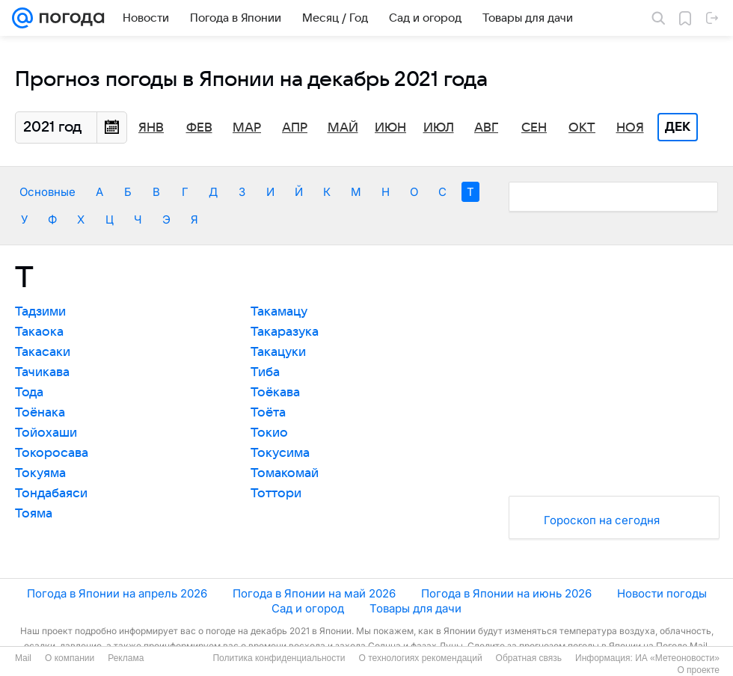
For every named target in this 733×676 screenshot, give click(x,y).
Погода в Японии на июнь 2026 (506, 593)
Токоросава (51, 453)
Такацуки (278, 352)
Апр (294, 128)
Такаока (39, 332)
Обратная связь (529, 658)
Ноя (630, 128)
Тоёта (268, 413)
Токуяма (40, 473)
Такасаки (42, 352)
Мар (247, 128)
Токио (269, 433)
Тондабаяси (51, 493)
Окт (581, 128)
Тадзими (40, 312)
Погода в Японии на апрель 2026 (117, 593)
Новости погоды (662, 593)
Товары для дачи (415, 608)
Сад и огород (308, 608)
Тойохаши (46, 433)
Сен (534, 128)
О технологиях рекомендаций (420, 658)
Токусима (280, 453)
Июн (390, 128)
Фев (199, 128)
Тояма (33, 513)
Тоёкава (275, 392)
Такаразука (285, 332)
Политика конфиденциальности (278, 658)
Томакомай (285, 473)
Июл (438, 128)
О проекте (698, 670)
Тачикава (42, 372)
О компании (69, 658)
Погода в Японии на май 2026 (314, 593)
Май (343, 128)
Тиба (265, 372)
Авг (486, 128)
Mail (23, 658)
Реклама (126, 658)
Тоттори (276, 493)
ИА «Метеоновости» (677, 658)
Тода (29, 392)
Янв (151, 128)
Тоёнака (40, 413)
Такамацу (279, 312)
